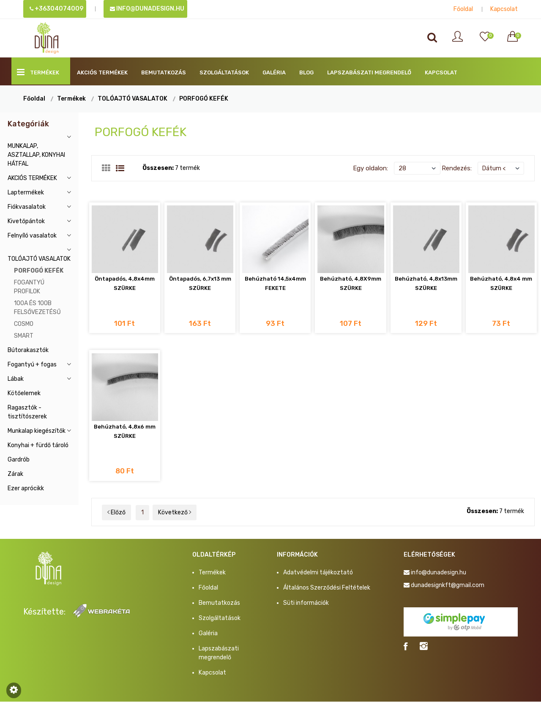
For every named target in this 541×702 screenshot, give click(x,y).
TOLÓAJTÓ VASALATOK (132, 98)
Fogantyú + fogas (32, 364)
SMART (23, 335)
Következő (174, 512)
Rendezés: (457, 168)
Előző (116, 512)
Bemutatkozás (163, 72)
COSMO (23, 324)
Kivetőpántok (26, 221)
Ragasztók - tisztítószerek (27, 412)
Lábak (16, 378)
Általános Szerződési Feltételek (326, 588)
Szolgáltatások (224, 72)
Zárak (15, 474)
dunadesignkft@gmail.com (447, 585)
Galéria (274, 72)
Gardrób (19, 459)
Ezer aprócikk (26, 488)
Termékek (38, 72)
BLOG (306, 72)
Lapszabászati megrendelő (369, 72)
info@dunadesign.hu (147, 8)
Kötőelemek (24, 393)
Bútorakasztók (28, 350)
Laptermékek (26, 192)
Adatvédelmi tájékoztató (318, 572)
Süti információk (306, 603)
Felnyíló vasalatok (32, 235)
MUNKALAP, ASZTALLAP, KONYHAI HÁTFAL (36, 154)
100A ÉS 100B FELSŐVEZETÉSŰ (37, 308)
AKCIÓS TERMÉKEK (102, 72)
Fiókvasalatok (27, 206)
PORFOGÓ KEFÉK (203, 98)
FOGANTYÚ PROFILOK (29, 287)
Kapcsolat (504, 9)
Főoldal (463, 9)
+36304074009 (56, 8)
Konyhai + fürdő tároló (38, 445)
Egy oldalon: (370, 168)
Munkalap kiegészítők (37, 430)
